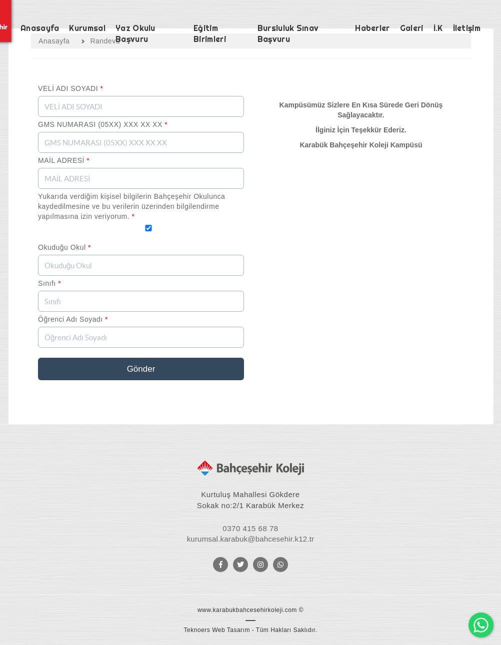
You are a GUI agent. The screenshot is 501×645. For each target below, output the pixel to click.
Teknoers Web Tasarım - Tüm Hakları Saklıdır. (251, 630)
